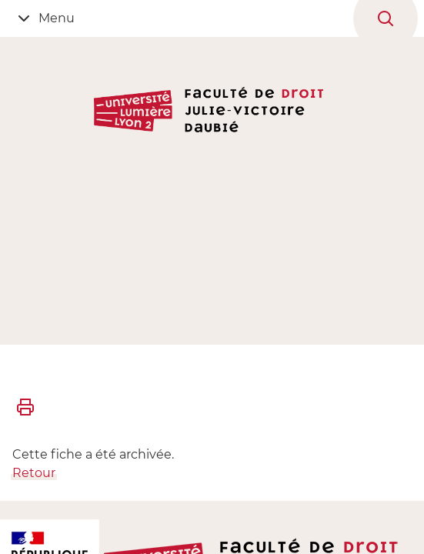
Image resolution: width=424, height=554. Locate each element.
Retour (33, 473)
